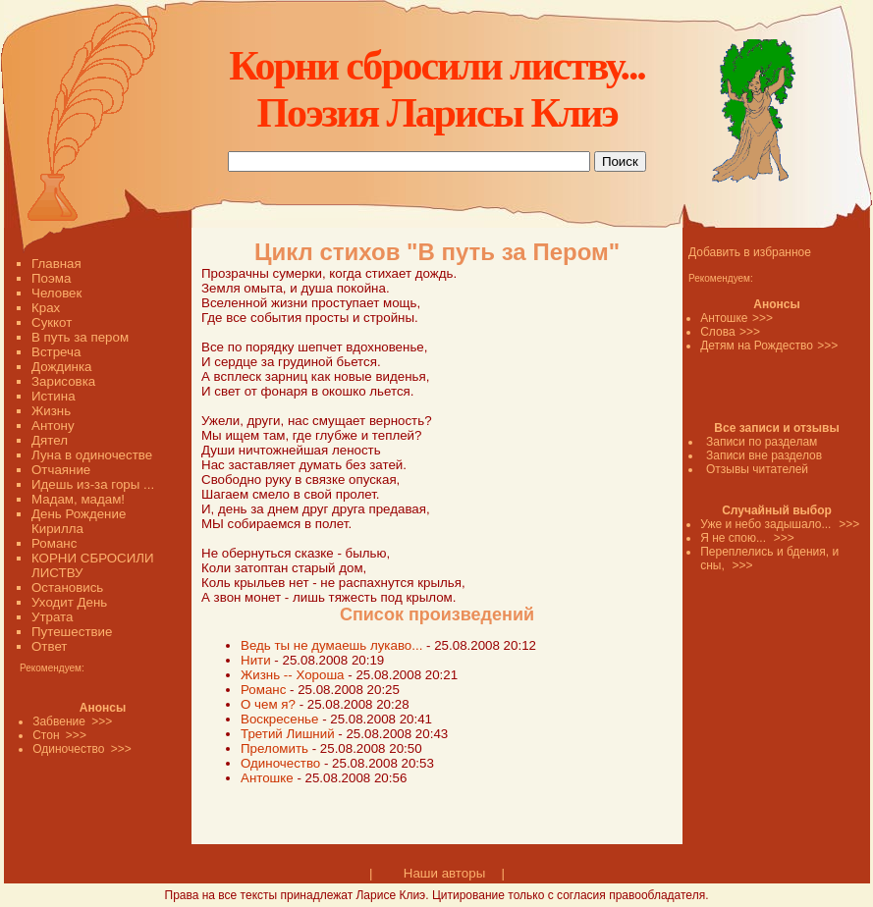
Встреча (56, 352)
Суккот (51, 322)
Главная (56, 263)
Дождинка (61, 366)
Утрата (52, 617)
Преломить (276, 748)
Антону (53, 425)
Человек (56, 293)
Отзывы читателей (757, 469)
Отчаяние (60, 469)
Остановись (67, 587)
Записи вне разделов (764, 455)
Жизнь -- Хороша (293, 674)
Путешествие (71, 631)
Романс (54, 543)
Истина (53, 396)
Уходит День (69, 602)
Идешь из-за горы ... (92, 484)
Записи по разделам (761, 442)
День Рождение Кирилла (78, 521)
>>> (762, 318)
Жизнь (51, 410)
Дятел (49, 440)
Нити (257, 660)
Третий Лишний (288, 733)
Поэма (51, 278)
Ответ (49, 646)
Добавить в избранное (749, 252)
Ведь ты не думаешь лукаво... (331, 645)
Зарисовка (63, 381)
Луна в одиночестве (91, 455)
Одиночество (280, 763)
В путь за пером (80, 337)
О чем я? (268, 704)
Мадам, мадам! (78, 499)
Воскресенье (281, 719)
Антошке (269, 778)
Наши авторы (444, 873)
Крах (45, 307)
